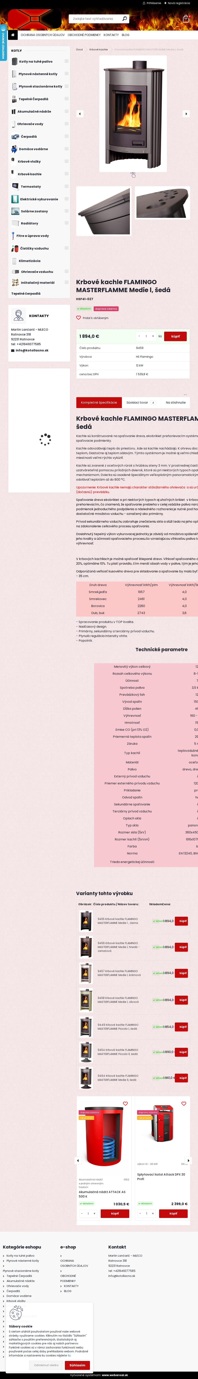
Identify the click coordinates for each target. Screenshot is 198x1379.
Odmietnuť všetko (46, 1365)
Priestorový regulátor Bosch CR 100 (48, 475)
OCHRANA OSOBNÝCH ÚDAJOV (43, 35)
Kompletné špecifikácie (99, 402)
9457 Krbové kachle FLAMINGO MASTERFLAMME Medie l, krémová (119, 973)
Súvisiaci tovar (141, 402)
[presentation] (80, 114)
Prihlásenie (154, 3)
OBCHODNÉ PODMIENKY (84, 35)
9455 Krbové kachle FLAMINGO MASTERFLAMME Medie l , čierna (118, 921)
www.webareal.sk (115, 1375)
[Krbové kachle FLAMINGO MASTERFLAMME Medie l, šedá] (133, 113)
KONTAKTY (111, 35)
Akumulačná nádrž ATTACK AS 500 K (102, 1194)
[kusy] (145, 336)
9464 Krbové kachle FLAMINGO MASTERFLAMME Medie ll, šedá (118, 1078)
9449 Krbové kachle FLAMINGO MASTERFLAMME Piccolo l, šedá (118, 1027)
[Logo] (35, 19)
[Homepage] (13, 35)
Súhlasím (77, 1365)
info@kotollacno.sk (32, 350)
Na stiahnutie (176, 402)
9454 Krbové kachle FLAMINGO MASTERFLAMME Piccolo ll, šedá (118, 1052)
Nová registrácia (179, 3)
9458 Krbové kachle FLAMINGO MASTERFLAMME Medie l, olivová (118, 1000)
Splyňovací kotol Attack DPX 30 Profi (161, 1176)
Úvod (79, 49)
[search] (124, 18)
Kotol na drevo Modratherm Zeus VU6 (48, 403)
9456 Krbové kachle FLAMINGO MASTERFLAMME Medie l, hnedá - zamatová (119, 947)
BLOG (125, 35)
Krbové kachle (99, 49)
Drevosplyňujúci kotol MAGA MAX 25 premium (49, 435)
